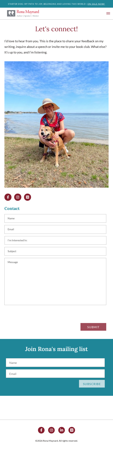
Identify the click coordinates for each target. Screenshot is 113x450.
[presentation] (84, 315)
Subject (12, 251)
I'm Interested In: (18, 240)
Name (11, 219)
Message (13, 262)
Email (11, 229)
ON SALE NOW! (96, 4)
